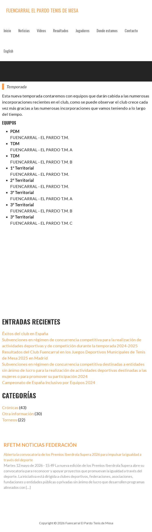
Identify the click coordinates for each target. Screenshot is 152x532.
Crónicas (10, 407)
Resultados (60, 30)
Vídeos (41, 30)
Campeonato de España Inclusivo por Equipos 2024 (48, 382)
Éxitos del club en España (25, 333)
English (8, 51)
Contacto (131, 30)
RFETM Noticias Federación (40, 445)
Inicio (7, 30)
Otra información (18, 413)
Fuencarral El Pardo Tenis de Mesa (42, 10)
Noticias (24, 30)
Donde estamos (107, 30)
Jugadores (82, 30)
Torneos (9, 419)
